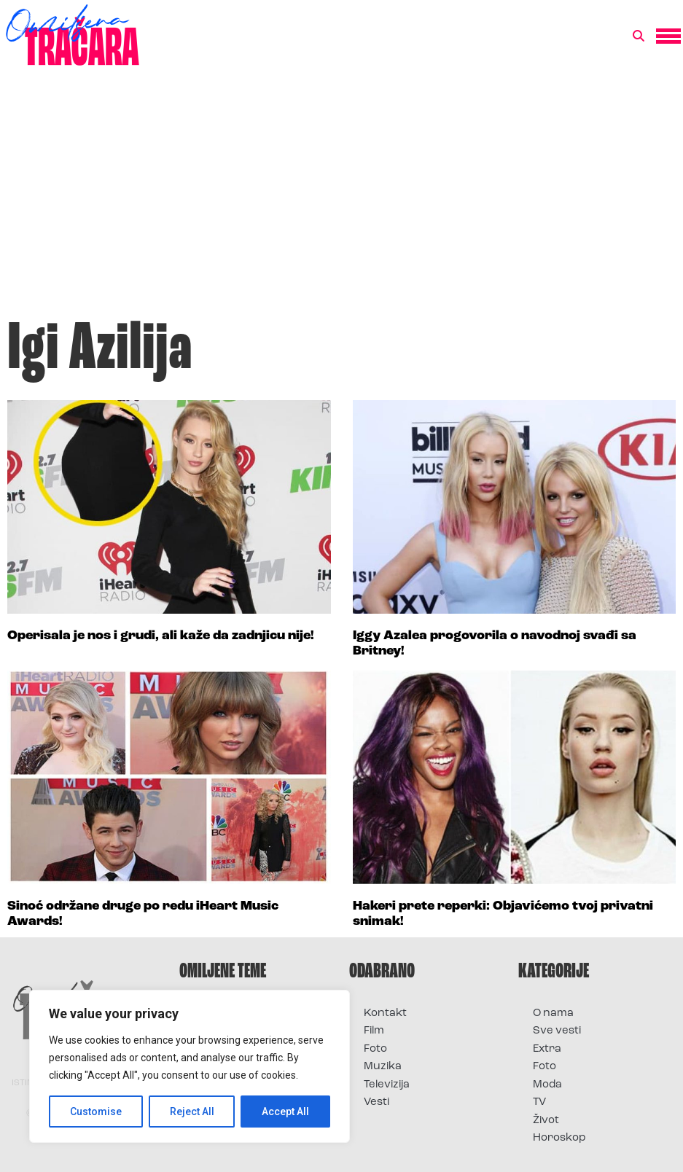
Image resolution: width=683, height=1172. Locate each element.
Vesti (376, 1102)
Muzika (383, 1066)
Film (374, 1031)
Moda (547, 1084)
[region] (189, 1066)
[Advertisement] (341, 200)
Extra (547, 1049)
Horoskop (559, 1138)
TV (539, 1102)
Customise (96, 1111)
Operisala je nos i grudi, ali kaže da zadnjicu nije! (160, 636)
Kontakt (385, 1013)
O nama (553, 1013)
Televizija (387, 1084)
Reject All (192, 1111)
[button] (638, 36)
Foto (375, 1049)
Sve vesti (557, 1031)
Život (546, 1120)
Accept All (285, 1111)
